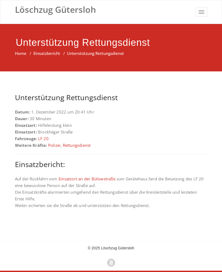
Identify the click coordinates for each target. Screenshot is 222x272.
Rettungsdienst (77, 145)
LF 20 (43, 138)
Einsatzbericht (46, 53)
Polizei (54, 145)
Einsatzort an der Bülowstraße (87, 178)
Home (20, 53)
